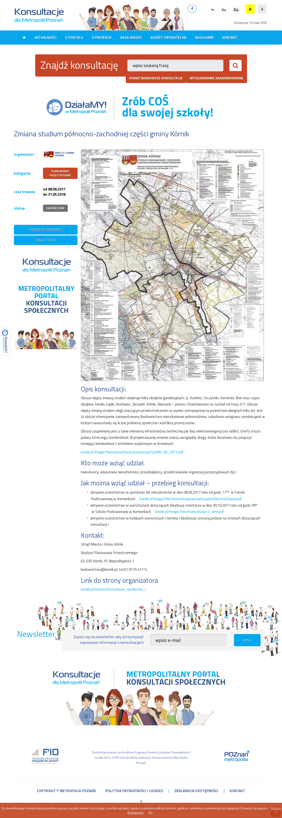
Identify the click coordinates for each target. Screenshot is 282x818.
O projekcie (102, 37)
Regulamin (204, 37)
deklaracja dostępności (196, 791)
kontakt (237, 791)
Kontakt (229, 37)
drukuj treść (45, 240)
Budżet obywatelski (168, 37)
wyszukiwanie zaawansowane (217, 78)
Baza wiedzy (131, 37)
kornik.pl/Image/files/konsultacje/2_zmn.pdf (189, 511)
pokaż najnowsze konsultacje (156, 78)
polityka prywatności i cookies (134, 791)
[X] (150, 812)
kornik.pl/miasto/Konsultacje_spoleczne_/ (113, 589)
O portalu (74, 37)
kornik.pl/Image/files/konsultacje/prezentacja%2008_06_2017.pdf (132, 452)
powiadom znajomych (46, 229)
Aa (212, 9)
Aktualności (45, 37)
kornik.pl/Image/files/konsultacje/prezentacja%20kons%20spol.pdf (191, 499)
